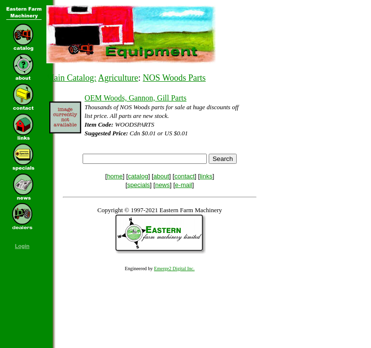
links (206, 176)
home (115, 176)
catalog (138, 176)
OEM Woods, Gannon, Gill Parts (135, 98)
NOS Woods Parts (174, 78)
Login (22, 246)
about (162, 176)
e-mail (183, 184)
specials (138, 184)
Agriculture (118, 78)
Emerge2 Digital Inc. (174, 268)
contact (184, 176)
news (162, 184)
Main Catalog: (71, 78)
